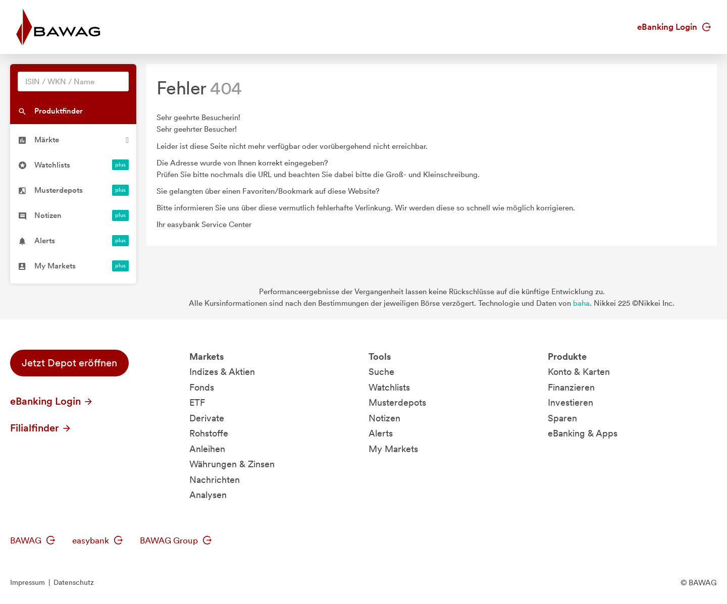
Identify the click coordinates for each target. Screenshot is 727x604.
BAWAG (32, 540)
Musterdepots (397, 402)
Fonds (201, 387)
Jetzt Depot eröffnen (69, 363)
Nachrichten (214, 479)
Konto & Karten (579, 371)
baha (581, 303)
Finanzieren (571, 387)
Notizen (384, 418)
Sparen (562, 418)
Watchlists (389, 387)
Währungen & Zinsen (232, 464)
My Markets (393, 449)
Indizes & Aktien (222, 371)
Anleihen (207, 449)
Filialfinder (41, 428)
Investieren (570, 402)
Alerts (381, 433)
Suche (381, 371)
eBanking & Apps (582, 433)
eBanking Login (674, 27)
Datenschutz (74, 582)
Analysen (208, 494)
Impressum (27, 582)
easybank (97, 540)
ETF (197, 402)
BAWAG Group (176, 540)
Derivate (206, 418)
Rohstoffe (208, 433)
